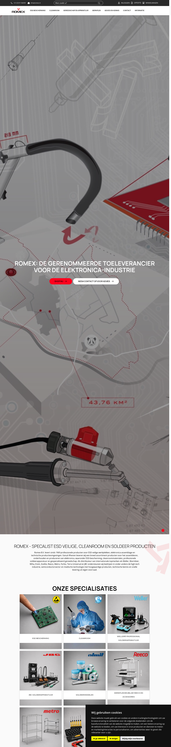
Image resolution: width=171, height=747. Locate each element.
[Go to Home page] (18, 10)
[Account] (123, 3)
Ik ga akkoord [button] (99, 738)
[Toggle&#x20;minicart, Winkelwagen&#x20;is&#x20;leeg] (150, 3)
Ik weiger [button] (114, 738)
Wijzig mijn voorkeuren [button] (132, 738)
